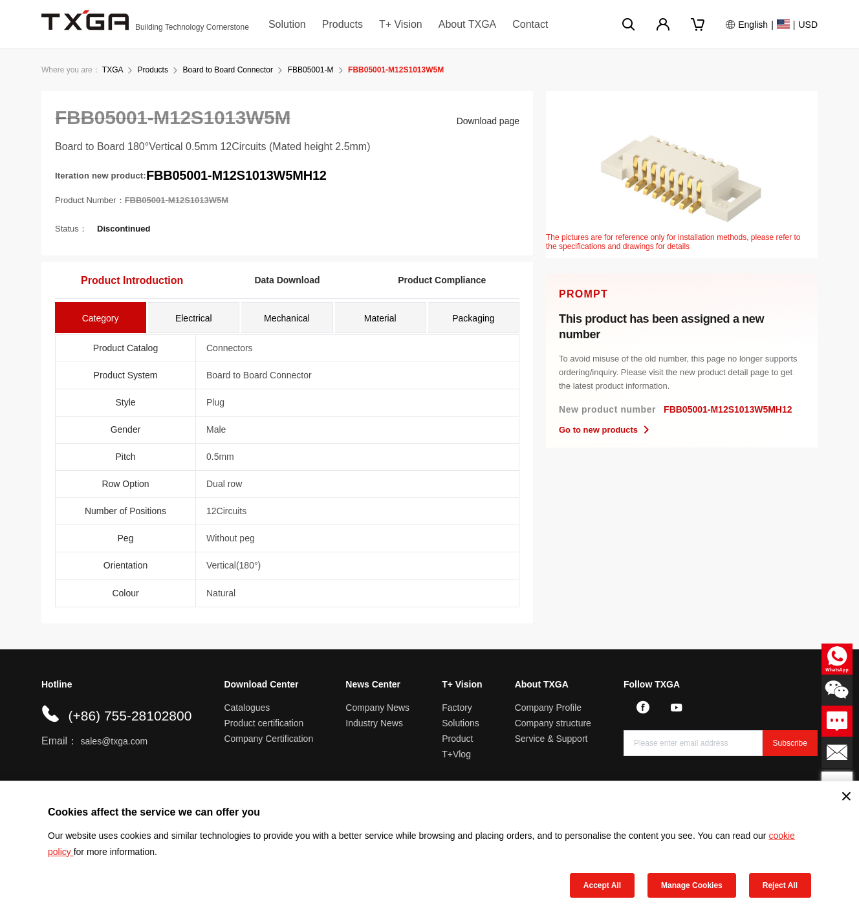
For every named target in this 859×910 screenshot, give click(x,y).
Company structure (553, 723)
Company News (377, 707)
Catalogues (247, 707)
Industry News (374, 723)
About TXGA (468, 24)
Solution (287, 24)
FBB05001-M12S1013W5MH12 (236, 175)
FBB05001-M (311, 69)
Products (342, 24)
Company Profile (548, 707)
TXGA (112, 69)
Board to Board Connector (228, 69)
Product (457, 738)
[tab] (100, 317)
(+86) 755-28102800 (129, 715)
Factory (457, 707)
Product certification (263, 723)
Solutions (460, 723)
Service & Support (551, 738)
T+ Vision (400, 24)
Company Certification (268, 738)
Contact (530, 24)
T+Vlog (456, 754)
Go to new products (605, 430)
